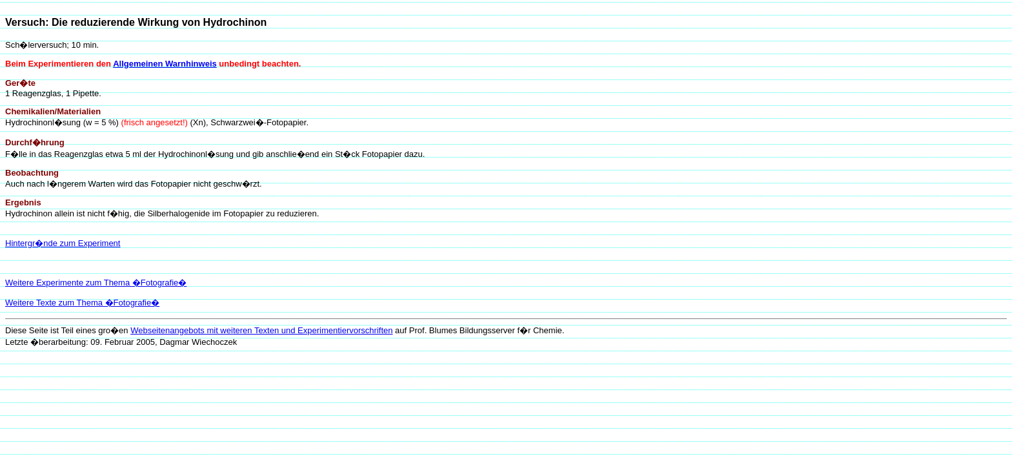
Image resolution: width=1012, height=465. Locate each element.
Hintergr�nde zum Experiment (62, 243)
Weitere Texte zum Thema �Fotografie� (82, 302)
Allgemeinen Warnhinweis (165, 63)
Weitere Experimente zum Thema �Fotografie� (96, 282)
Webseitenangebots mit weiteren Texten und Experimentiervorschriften (261, 330)
